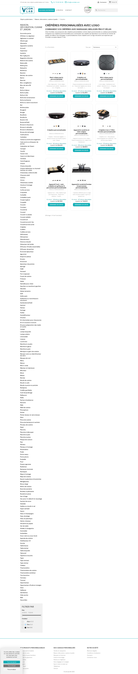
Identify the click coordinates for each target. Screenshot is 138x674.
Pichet (22, 412)
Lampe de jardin (25, 332)
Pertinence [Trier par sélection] (105, 47)
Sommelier (23, 531)
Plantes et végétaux (59, 659)
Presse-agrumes (25, 464)
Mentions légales (92, 651)
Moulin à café (24, 383)
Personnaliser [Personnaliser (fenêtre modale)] (11, 669)
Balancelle (23, 63)
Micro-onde (24, 365)
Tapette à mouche (26, 556)
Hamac (22, 308)
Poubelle (23, 459)
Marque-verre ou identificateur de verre (30, 355)
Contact (68, 10)
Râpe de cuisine (25, 477)
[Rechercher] (106, 10)
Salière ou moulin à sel (27, 506)
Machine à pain (25, 349)
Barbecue (23, 70)
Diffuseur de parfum (27, 249)
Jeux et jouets (24, 668)
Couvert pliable (25, 217)
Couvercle (23, 210)
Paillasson (23, 395)
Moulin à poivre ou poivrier (29, 385)
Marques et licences (59, 655)
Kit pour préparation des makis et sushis (30, 326)
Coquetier (23, 192)
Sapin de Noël (24, 509)
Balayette (23, 68)
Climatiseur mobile (26, 183)
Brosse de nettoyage (27, 132)
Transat (22, 580)
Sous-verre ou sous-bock (28, 536)
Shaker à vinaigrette (27, 528)
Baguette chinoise (26, 58)
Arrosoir (23, 48)
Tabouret (23, 553)
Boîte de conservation (27, 98)
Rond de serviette (26, 489)
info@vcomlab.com (73, 2)
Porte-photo (24, 457)
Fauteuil (23, 271)
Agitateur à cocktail (27, 38)
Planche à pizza (25, 437)
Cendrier (23, 159)
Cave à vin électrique (27, 156)
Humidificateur (25, 315)
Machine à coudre (26, 344)
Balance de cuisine (26, 61)
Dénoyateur (24, 237)
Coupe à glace (25, 200)
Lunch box (23, 342)
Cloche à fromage (26, 185)
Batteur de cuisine (26, 75)
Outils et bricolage (59, 657)
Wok (21, 597)
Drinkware (23, 659)
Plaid (21, 427)
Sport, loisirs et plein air (60, 664)
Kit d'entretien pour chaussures (30, 320)
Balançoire (23, 65)
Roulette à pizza (25, 494)
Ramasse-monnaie (26, 469)
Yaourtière (23, 600)
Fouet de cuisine (25, 276)
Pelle (21, 405)
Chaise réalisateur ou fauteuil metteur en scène (30, 169)
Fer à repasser (25, 274)
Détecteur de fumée (27, 244)
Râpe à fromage (25, 474)
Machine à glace (25, 346)
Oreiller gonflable (26, 390)
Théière (22, 565)
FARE (21, 269)
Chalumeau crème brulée (28, 173)
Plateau (22, 444)
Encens (22, 259)
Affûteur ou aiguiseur (27, 36)
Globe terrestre (25, 291)
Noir (28, 628)
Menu (22, 361)
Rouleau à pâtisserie (27, 491)
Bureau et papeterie (26, 657)
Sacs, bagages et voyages (61, 662)
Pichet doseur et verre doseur (30, 415)
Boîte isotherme (25, 100)
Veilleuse (23, 590)
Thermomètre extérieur (28, 573)
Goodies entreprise (46, 10)
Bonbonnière (24, 107)
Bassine (22, 73)
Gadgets (22, 664)
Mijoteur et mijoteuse (27, 368)
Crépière (23, 227)
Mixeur (22, 375)
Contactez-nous (92, 657)
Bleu (29, 625)
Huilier (22, 313)
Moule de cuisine (25, 380)
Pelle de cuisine (25, 407)
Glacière (23, 289)
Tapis (22, 558)
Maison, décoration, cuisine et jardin (31, 27)
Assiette (23, 53)
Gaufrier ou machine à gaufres (30, 286)
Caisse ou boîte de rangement (30, 139)
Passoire (23, 403)
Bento (22, 78)
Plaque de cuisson (26, 440)
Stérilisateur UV (25, 541)
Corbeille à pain (25, 197)
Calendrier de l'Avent (27, 146)
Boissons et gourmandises (28, 655)
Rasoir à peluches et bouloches (30, 479)
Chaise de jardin (25, 166)
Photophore (24, 410)
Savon (22, 511)
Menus (22, 363)
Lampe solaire (25, 334)
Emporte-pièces (25, 257)
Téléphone (57, 666)
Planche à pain (25, 435)
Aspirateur (23, 51)
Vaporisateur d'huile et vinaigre (30, 585)
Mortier (22, 378)
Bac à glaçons (25, 56)
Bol (21, 105)
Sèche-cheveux (25, 521)
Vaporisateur (24, 583)
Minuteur (23, 370)
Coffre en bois (25, 190)
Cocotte (23, 187)
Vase (21, 588)
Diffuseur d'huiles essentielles (30, 247)
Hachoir (22, 305)
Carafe (22, 151)
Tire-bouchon (24, 575)
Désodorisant (24, 239)
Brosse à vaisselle (26, 127)
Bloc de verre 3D (25, 85)
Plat (21, 442)
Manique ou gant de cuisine (29, 351)
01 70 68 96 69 (58, 2)
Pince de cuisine (25, 420)
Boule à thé (24, 120)
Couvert (23, 212)
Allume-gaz (24, 41)
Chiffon (22, 178)
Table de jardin (25, 551)
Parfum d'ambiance (26, 400)
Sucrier (22, 543)
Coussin (23, 205)
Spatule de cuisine (26, 538)
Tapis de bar (24, 563)
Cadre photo (24, 135)
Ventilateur (24, 593)
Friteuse (23, 279)
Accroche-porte (25, 33)
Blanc (29, 622)
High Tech (23, 666)
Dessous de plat (25, 242)
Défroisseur (24, 234)
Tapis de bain (24, 560)
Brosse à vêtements (26, 130)
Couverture (24, 220)
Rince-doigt (24, 484)
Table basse (24, 546)
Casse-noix (24, 154)
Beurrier (22, 80)
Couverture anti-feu (27, 222)
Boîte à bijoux (24, 90)
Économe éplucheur (27, 252)
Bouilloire (23, 115)
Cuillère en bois (25, 232)
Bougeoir (23, 110)
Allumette (23, 43)
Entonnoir (23, 261)
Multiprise (23, 388)
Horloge (22, 310)
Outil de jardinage (26, 393)
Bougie (22, 112)
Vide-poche (24, 595)
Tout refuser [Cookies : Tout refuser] (12, 666)
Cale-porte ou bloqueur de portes (29, 143)
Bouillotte (23, 117)
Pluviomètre (24, 449)
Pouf (21, 462)
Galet (22, 281)
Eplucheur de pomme (27, 264)
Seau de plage (25, 516)
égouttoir (23, 254)
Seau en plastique (26, 518)
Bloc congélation (26, 83)
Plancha (23, 430)
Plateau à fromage (26, 447)
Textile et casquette (60, 651)
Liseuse (22, 339)
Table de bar (24, 548)
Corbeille (23, 195)
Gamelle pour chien (26, 284)
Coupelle (23, 202)
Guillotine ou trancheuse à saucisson (29, 299)
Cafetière (23, 137)
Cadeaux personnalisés (27, 651)
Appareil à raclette (26, 46)
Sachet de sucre (25, 501)
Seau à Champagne (26, 514)
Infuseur (23, 318)
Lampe (22, 329)
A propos (59, 10)
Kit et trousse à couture (28, 322)
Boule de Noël (24, 122)
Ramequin (23, 472)
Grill (21, 294)
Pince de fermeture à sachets (30, 422)
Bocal (22, 88)
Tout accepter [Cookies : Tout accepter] (11, 662)
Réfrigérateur (24, 481)
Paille (22, 398)
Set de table (24, 526)
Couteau (23, 207)
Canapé (23, 149)
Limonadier (24, 337)
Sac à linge (23, 496)
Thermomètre (24, 568)
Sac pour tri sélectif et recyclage (31, 499)
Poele (22, 452)
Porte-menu (24, 454)
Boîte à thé (24, 95)
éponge (22, 266)
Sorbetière (23, 533)
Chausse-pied (25, 175)
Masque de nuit (25, 358)
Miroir (22, 373)
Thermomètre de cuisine (28, 570)
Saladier (23, 504)
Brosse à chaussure (26, 125)
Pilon (21, 417)
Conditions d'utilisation (93, 653)
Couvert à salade (26, 215)
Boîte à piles (24, 93)
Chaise (22, 163)
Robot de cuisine (25, 486)
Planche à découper (27, 432)
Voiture (56, 668)
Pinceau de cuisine (26, 425)
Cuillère (22, 229)
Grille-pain (23, 296)
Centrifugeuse (25, 161)
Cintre (22, 180)
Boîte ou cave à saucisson (29, 102)
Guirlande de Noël (26, 303)
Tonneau (23, 578)
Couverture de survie (27, 224)
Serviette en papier (26, 523)
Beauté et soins (24, 653)
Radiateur (23, 467)
